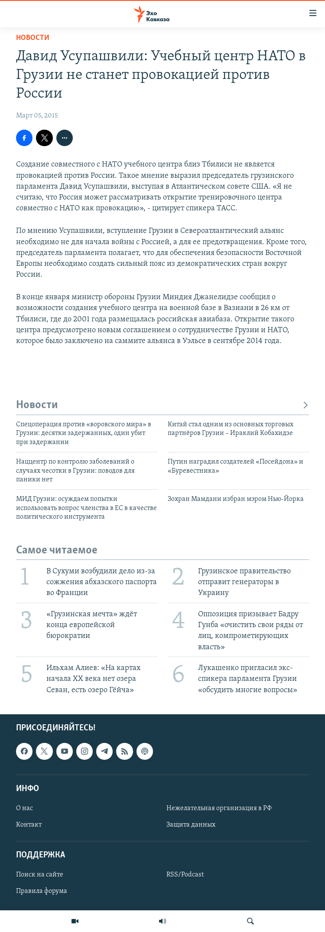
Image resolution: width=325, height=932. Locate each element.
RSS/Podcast (185, 874)
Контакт (29, 824)
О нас (24, 808)
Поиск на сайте (39, 874)
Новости (32, 38)
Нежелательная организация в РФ (219, 808)
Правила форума (41, 891)
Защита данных (190, 824)
